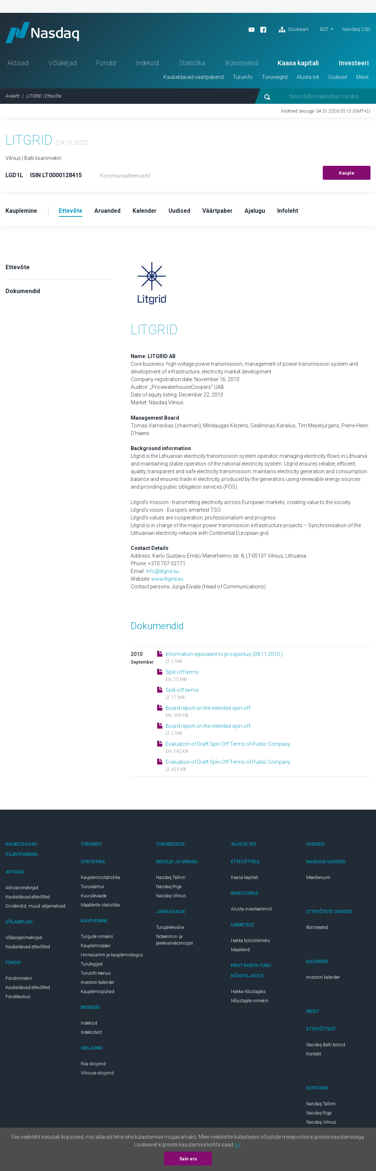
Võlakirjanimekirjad (24, 938)
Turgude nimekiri (97, 937)
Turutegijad (91, 965)
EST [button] (324, 29)
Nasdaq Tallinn (170, 878)
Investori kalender (97, 983)
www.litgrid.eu (167, 580)
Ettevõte (18, 268)
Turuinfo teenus (96, 974)
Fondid (106, 64)
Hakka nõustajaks (248, 992)
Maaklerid (240, 950)
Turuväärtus (92, 887)
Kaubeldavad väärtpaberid (193, 78)
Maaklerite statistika (100, 906)
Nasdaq (44, 33)
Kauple (346, 174)
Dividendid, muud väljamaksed (35, 907)
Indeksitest (91, 1033)
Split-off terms (182, 673)
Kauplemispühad (97, 992)
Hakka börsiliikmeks (250, 941)
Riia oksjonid (93, 1065)
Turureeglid (275, 78)
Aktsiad (17, 64)
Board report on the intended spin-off (208, 709)
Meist (362, 78)
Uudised (337, 78)
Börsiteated (241, 64)
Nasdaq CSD (356, 29)
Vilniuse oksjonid (97, 1074)
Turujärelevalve (170, 928)
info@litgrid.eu (162, 572)
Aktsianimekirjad (22, 888)
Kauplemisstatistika (100, 878)
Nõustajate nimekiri (249, 1001)
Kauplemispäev (96, 946)
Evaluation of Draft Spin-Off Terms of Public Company (228, 745)
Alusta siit (308, 78)
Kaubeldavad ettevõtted (28, 898)
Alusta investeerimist (251, 910)
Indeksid (147, 64)
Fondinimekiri (19, 979)
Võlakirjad (62, 64)
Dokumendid (23, 292)
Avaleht (12, 97)
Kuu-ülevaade (93, 897)
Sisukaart (293, 29)
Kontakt (313, 1055)
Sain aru (188, 1158)
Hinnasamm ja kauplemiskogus (112, 956)
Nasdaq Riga (168, 887)
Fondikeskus (18, 997)
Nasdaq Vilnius (171, 897)
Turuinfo (243, 78)
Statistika (192, 64)
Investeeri (354, 64)
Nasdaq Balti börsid (325, 1045)
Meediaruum (318, 878)
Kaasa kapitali (298, 64)
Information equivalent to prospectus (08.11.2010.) (224, 655)
